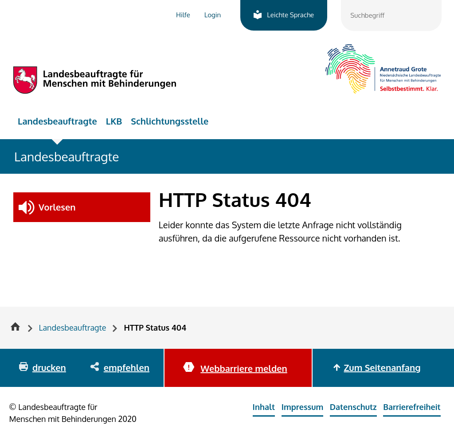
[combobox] (391, 15)
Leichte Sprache (290, 15)
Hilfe (183, 15)
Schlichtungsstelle (169, 121)
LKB (114, 121)
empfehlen (126, 367)
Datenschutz (353, 407)
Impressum (303, 407)
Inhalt (264, 407)
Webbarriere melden (243, 368)
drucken (49, 367)
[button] (81, 207)
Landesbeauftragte (57, 121)
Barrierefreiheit (411, 407)
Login (212, 15)
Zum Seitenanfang (382, 367)
